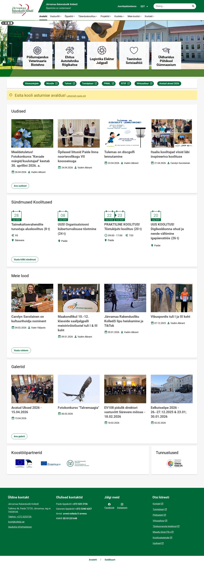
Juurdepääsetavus (126, 6)
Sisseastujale (32, 83)
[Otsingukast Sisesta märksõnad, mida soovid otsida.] (175, 6)
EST (144, 6)
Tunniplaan (90, 84)
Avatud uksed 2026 (169, 83)
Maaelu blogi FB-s (162, 532)
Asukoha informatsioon (20, 527)
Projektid (106, 16)
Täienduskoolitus (88, 16)
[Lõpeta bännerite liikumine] (3, 23)
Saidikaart (110, 559)
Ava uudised (20, 186)
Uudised (157, 543)
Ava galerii (19, 436)
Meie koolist (135, 16)
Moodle (52, 84)
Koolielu (119, 16)
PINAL (110, 84)
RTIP (126, 84)
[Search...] (193, 6)
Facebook (109, 505)
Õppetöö (70, 16)
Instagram (122, 505)
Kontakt (150, 16)
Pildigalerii (158, 515)
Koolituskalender (161, 537)
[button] (6, 23)
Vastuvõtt (56, 16)
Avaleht (43, 16)
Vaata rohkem (21, 350)
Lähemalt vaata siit (76, 96)
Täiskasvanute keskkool (165, 526)
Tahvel (70, 84)
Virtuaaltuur (145, 84)
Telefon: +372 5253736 (19, 516)
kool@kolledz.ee (16, 521)
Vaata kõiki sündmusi (25, 259)
